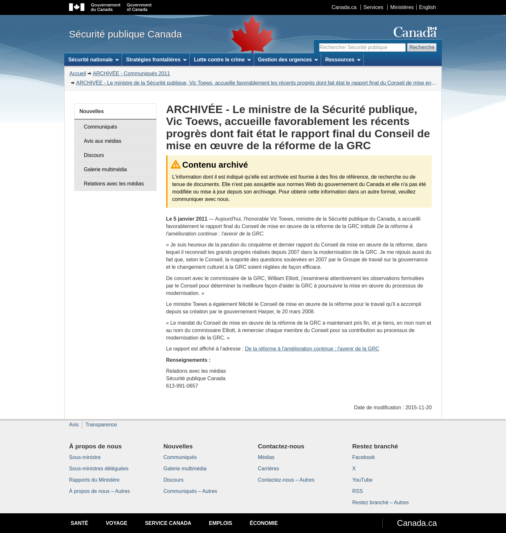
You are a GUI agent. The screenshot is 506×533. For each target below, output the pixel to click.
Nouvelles (91, 111)
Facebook (363, 457)
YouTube (362, 480)
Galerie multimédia (105, 169)
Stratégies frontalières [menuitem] (156, 59)
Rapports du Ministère (94, 480)
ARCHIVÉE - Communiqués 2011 (131, 73)
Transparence (101, 424)
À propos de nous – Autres (99, 491)
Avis (74, 424)
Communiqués (100, 127)
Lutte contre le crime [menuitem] (222, 59)
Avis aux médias (102, 141)
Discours (94, 155)
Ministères (402, 7)
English (427, 7)
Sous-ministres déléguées (98, 468)
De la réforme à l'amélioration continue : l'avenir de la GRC (312, 348)
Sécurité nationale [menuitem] (93, 59)
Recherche (422, 47)
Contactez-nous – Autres (286, 480)
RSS (357, 491)
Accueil (77, 73)
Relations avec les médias (114, 183)
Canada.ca (344, 7)
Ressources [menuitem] (343, 59)
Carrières (268, 468)
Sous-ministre (85, 457)
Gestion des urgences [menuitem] (288, 59)
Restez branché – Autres (380, 502)
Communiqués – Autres (190, 491)
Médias (266, 457)
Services (373, 7)
